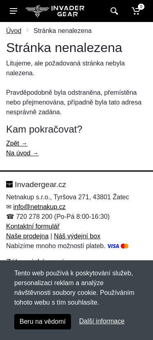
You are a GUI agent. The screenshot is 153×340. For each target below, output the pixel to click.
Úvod (13, 30)
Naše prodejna (27, 236)
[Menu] (13, 11)
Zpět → (16, 143)
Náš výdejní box (77, 236)
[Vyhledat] (113, 11)
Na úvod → (22, 153)
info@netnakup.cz (39, 206)
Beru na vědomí (43, 321)
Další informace (101, 321)
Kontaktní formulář (33, 226)
